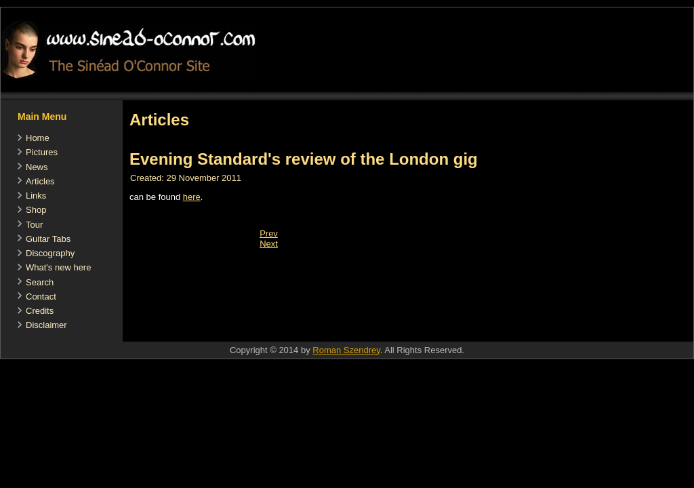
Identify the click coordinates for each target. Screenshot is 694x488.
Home (37, 138)
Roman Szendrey (346, 350)
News (37, 167)
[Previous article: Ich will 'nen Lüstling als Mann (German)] (269, 233)
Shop (36, 210)
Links (36, 195)
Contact (41, 296)
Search (40, 282)
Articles (40, 181)
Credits (40, 311)
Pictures (42, 152)
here (192, 197)
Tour (34, 225)
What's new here (58, 267)
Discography (50, 253)
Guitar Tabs (48, 239)
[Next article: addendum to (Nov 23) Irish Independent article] (269, 244)
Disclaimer (46, 325)
